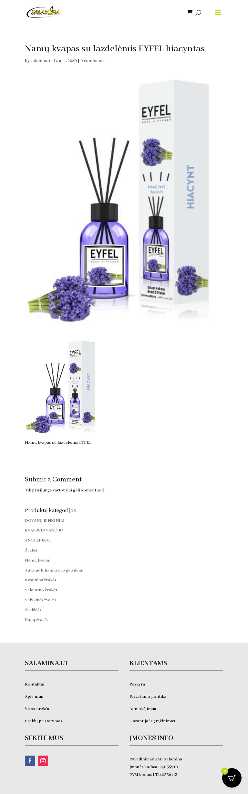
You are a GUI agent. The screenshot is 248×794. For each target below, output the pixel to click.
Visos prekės (37, 709)
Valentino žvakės (41, 590)
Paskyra (137, 684)
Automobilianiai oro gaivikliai (54, 570)
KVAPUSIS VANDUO (44, 530)
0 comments (92, 61)
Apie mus (34, 696)
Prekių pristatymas (44, 721)
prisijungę (42, 490)
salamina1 (40, 61)
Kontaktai (34, 684)
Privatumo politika (147, 696)
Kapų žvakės (36, 620)
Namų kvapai (37, 560)
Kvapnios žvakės (40, 580)
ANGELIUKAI (37, 540)
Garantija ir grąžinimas (152, 721)
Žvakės (31, 550)
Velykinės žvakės (41, 600)
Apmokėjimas (142, 709)
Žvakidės (33, 610)
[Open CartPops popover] (232, 778)
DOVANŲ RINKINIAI (45, 520)
